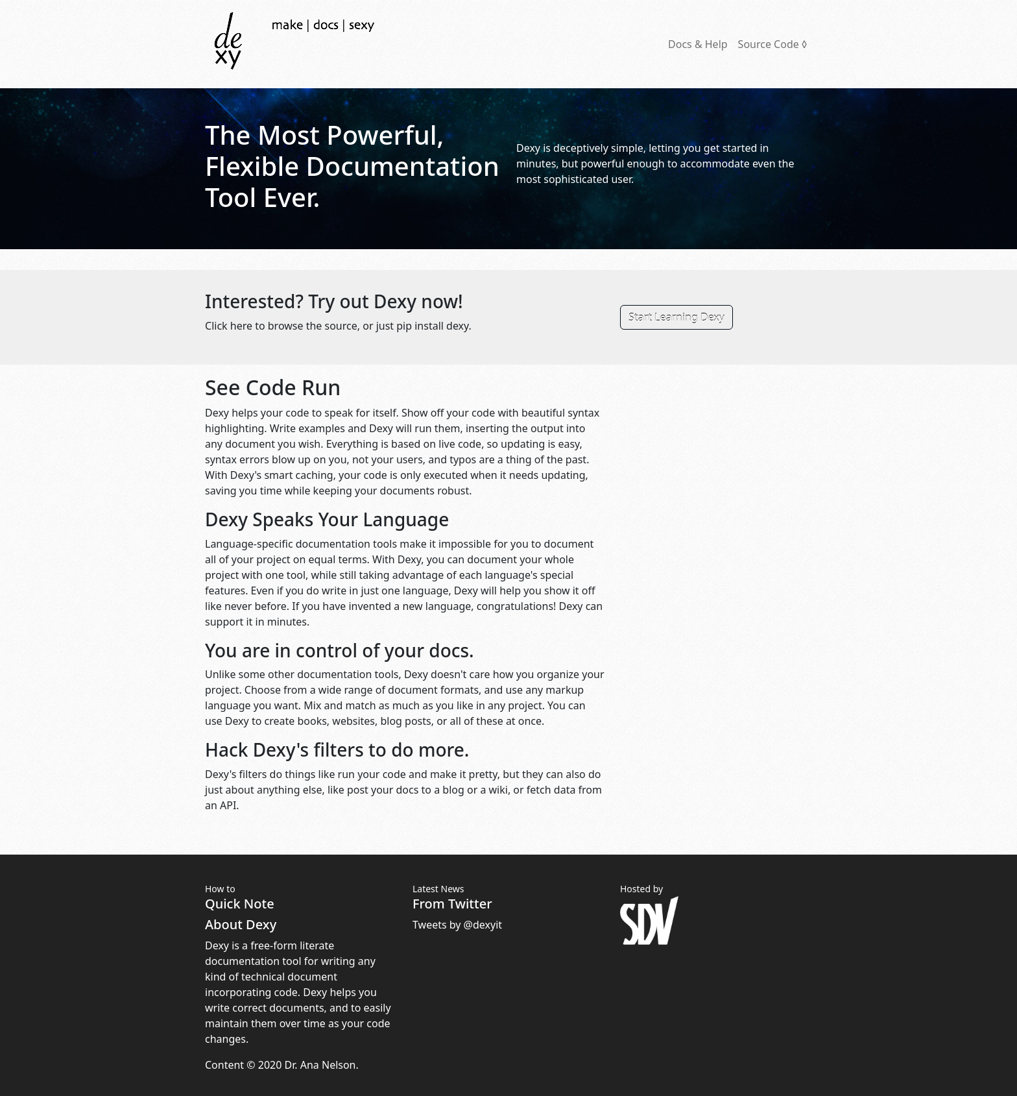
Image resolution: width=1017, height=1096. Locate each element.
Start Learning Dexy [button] (676, 317)
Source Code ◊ (772, 44)
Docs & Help (698, 44)
